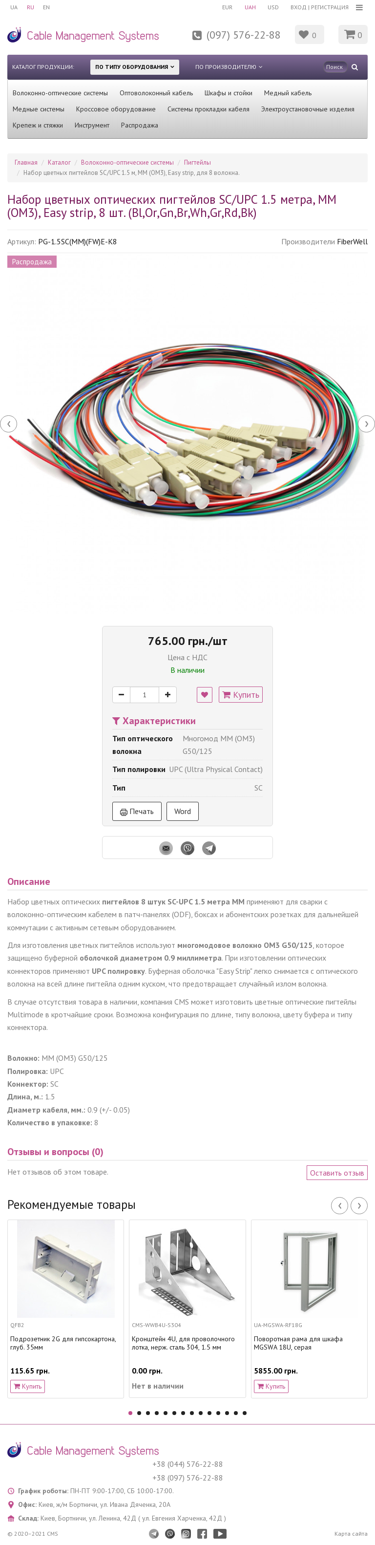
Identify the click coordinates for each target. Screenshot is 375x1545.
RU (31, 7)
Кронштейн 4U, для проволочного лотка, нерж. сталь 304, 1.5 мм (183, 1343)
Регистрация (330, 7)
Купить (240, 694)
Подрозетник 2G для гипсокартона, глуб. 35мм (63, 1343)
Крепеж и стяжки (38, 125)
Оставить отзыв (337, 1173)
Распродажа (139, 125)
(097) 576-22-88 (244, 35)
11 (218, 1413)
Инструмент (92, 125)
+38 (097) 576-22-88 (187, 1477)
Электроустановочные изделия (307, 109)
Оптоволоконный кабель (156, 92)
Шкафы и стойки (228, 92)
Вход (299, 7)
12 (227, 1413)
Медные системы (38, 109)
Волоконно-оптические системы (60, 92)
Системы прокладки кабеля (208, 109)
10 (209, 1413)
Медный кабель (288, 92)
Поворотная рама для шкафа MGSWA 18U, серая (298, 1343)
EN (47, 7)
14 (245, 1413)
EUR (225, 7)
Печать (137, 811)
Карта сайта (351, 1533)
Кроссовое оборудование (116, 109)
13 (236, 1413)
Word (182, 811)
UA (14, 7)
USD (272, 7)
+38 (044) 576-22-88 (187, 1464)
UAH (248, 7)
